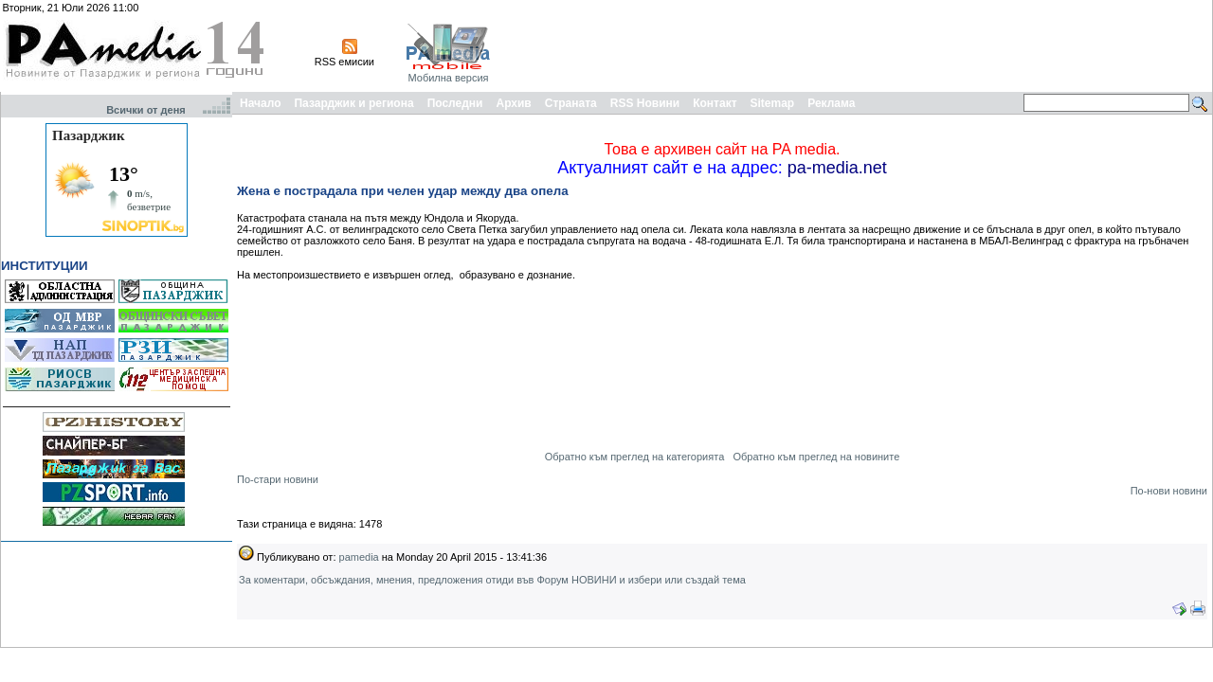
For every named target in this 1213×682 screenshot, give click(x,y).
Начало (260, 103)
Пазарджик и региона (353, 103)
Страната (571, 103)
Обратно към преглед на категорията (635, 456)
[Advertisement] (864, 45)
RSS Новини (644, 103)
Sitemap (773, 103)
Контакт (714, 103)
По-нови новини (1169, 490)
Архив (513, 103)
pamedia (359, 557)
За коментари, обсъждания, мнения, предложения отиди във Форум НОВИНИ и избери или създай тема (492, 579)
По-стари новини (277, 479)
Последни (455, 103)
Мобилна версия (447, 77)
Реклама (831, 103)
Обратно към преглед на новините (816, 456)
